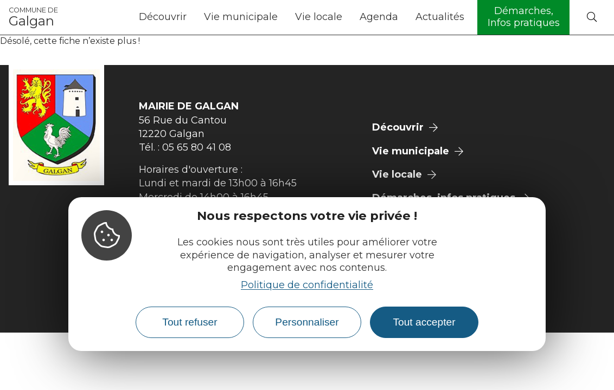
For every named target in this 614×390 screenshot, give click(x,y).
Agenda (379, 17)
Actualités (439, 17)
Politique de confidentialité (307, 285)
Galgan (33, 17)
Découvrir (163, 17)
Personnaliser (306, 322)
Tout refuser (189, 322)
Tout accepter (424, 322)
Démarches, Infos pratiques (524, 17)
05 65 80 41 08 (196, 147)
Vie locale (318, 17)
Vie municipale (241, 17)
